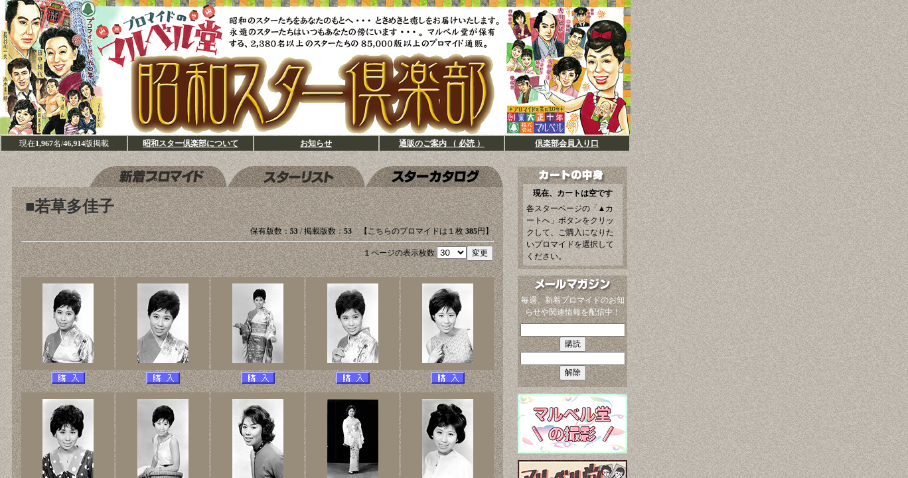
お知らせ (316, 143)
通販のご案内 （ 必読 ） (442, 143)
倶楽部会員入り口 (567, 143)
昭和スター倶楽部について (190, 143)
